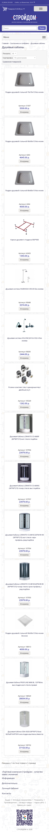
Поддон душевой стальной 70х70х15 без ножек (24, 92)
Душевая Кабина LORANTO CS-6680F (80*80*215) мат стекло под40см (24, 437)
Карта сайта (39, 802)
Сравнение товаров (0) (12, 62)
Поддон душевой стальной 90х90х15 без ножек (24, 141)
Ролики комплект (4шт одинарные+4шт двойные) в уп (24, 388)
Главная (5, 43)
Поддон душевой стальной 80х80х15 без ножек (24, 190)
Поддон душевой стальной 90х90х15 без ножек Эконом (24, 634)
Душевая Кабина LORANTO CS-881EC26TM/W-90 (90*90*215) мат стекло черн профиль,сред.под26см (24, 537)
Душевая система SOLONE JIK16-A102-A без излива (24, 339)
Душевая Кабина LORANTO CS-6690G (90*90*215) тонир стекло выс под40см (24, 486)
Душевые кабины (38, 43)
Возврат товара (25, 802)
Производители (10, 802)
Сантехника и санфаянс (19, 43)
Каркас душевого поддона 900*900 (24, 239)
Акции (7, 800)
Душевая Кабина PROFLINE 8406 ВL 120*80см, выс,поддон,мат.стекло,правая (24, 683)
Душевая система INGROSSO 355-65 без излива (24, 289)
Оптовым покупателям (22, 800)
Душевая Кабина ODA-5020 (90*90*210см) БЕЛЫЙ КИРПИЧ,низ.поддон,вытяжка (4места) (24, 732)
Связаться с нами (24, 805)
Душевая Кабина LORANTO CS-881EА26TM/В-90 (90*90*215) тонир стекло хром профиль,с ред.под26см (25, 586)
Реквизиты (38, 800)
